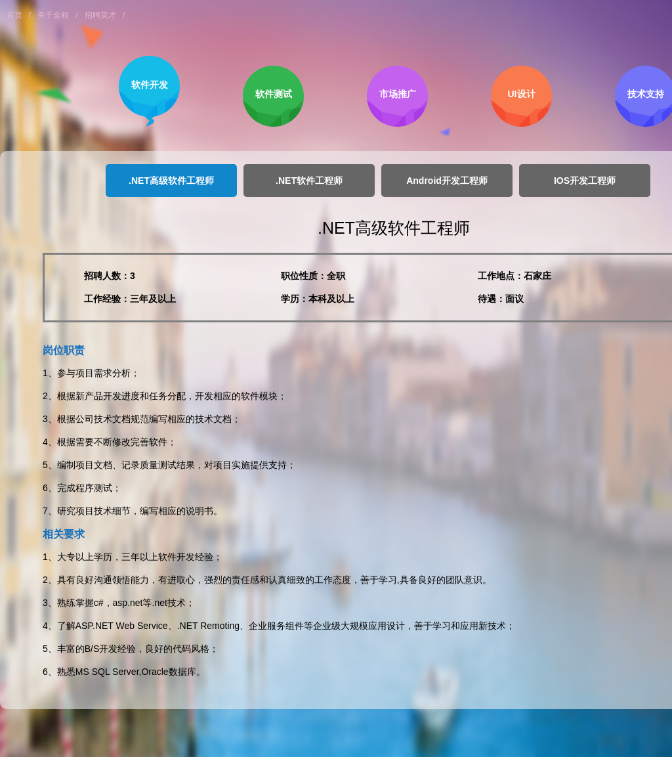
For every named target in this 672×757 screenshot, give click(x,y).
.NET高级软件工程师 (171, 180)
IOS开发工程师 (585, 180)
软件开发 (149, 84)
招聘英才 (100, 15)
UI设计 (522, 94)
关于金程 (53, 15)
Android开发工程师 (447, 180)
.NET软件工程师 (309, 180)
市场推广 (397, 94)
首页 (14, 15)
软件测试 (273, 94)
